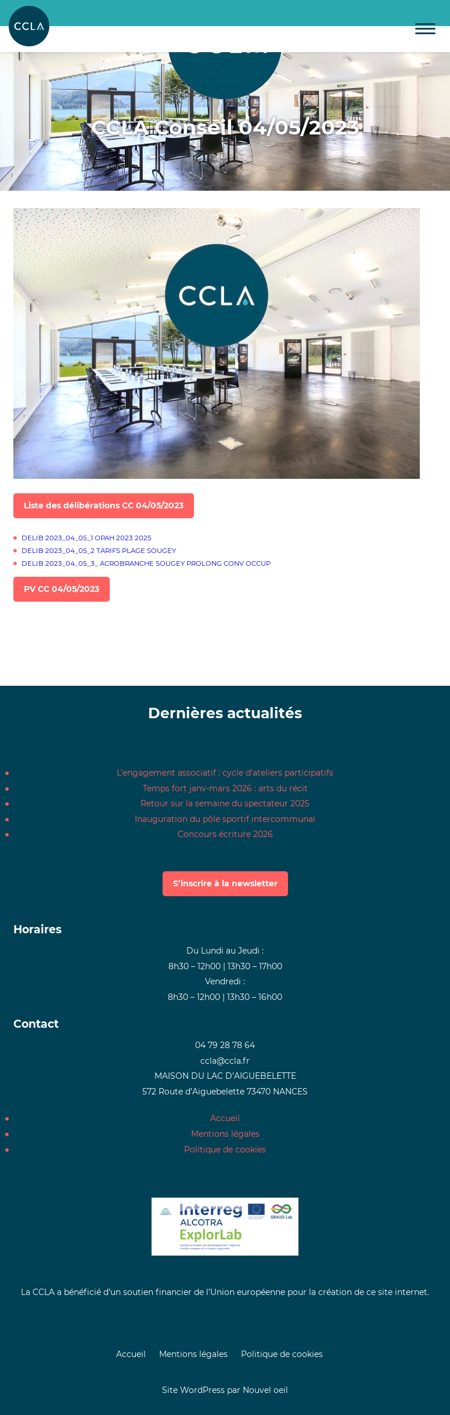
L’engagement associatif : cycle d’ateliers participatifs (225, 772)
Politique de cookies (225, 1149)
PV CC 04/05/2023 (61, 589)
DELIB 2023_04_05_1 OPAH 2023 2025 (86, 538)
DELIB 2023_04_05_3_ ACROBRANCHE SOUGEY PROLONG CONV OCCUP (146, 563)
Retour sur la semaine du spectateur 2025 (225, 803)
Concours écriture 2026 (225, 834)
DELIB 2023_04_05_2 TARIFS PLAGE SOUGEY (98, 551)
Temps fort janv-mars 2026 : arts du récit (225, 788)
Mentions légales (225, 1134)
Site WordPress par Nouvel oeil (225, 1390)
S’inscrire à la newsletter (225, 883)
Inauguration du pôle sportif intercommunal (225, 819)
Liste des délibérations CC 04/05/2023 (103, 505)
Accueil (225, 1118)
